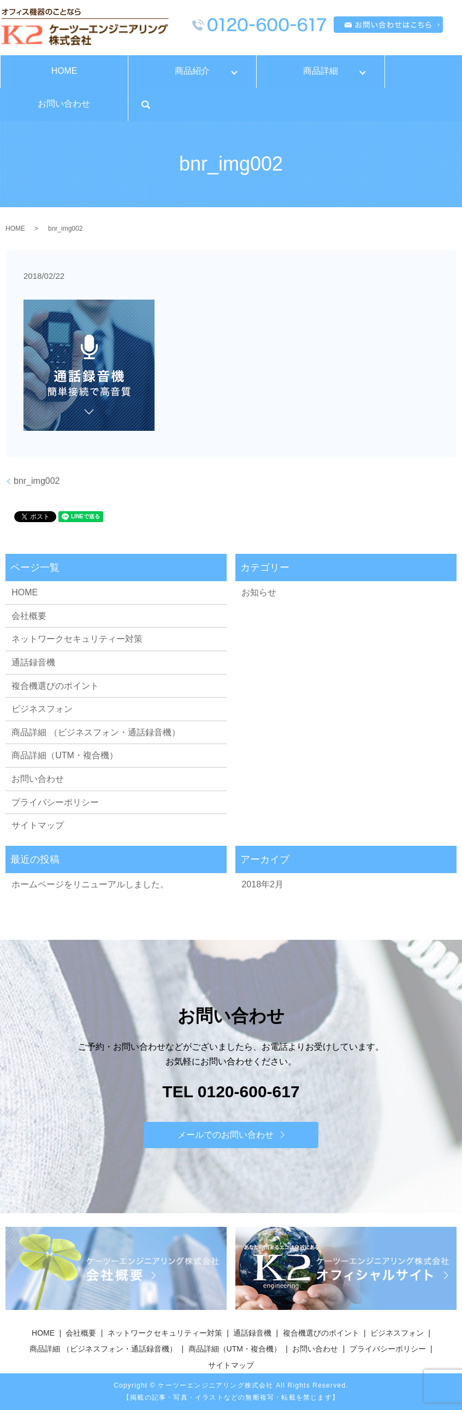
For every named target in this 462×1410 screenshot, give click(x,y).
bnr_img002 (37, 480)
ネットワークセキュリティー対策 (77, 638)
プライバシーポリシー (55, 802)
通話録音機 (33, 662)
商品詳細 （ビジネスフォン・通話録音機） (95, 732)
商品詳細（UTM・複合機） (64, 755)
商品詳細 (321, 70)
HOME (64, 70)
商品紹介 (192, 70)
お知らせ (258, 592)
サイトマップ (37, 825)
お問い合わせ (64, 103)
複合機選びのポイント (55, 686)
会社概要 (28, 616)
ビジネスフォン (42, 708)
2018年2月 (262, 884)
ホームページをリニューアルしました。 (90, 884)
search (146, 104)
